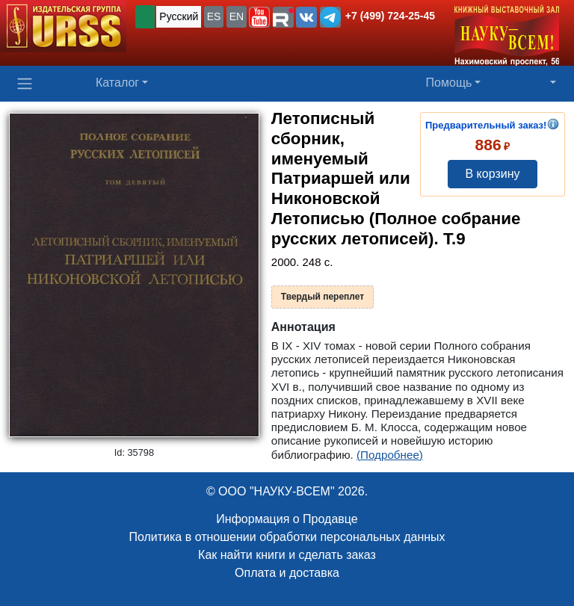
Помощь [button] (449, 82)
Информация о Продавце (286, 519)
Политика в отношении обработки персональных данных (287, 537)
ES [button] (214, 16)
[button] (259, 17)
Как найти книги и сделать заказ (287, 554)
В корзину (492, 173)
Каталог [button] (117, 82)
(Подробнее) (390, 454)
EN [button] (236, 16)
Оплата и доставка (287, 572)
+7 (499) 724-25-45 (390, 16)
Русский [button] (178, 16)
